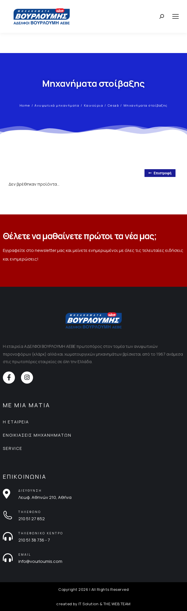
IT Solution (88, 603)
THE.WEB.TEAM (117, 603)
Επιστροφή (160, 173)
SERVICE (12, 448)
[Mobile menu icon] (175, 16)
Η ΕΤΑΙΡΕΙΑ (16, 422)
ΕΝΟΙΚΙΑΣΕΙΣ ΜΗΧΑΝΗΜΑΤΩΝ (37, 435)
